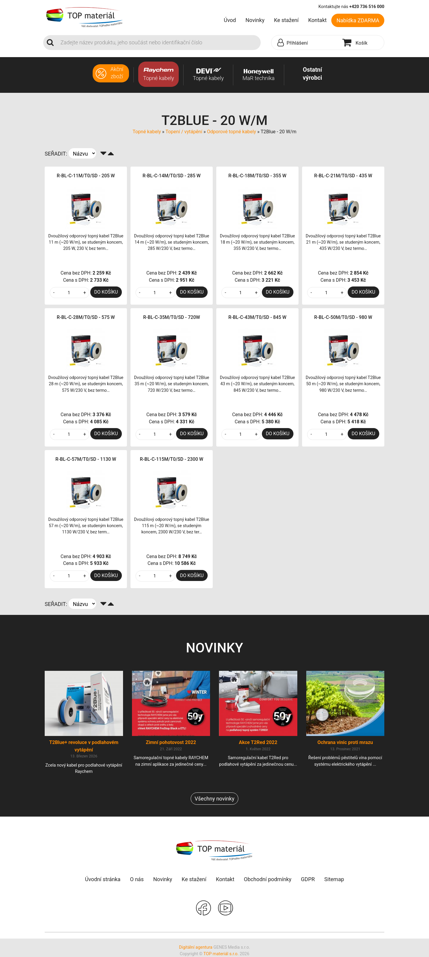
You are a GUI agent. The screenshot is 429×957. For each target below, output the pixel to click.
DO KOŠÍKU (106, 292)
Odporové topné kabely (231, 131)
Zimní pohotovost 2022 (171, 742)
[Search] (159, 42)
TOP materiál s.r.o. (221, 953)
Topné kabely (147, 131)
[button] (305, 42)
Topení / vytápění (183, 131)
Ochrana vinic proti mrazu (345, 742)
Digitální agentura (195, 947)
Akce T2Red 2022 (258, 742)
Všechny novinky (214, 798)
